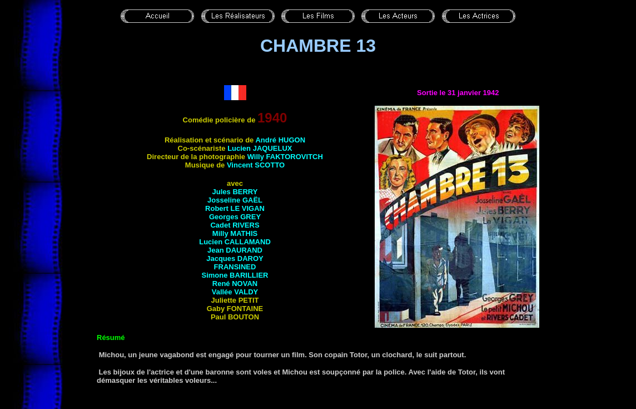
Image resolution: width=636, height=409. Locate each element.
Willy (285, 156)
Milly (234, 233)
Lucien (259, 148)
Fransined (235, 267)
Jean (234, 250)
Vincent (256, 165)
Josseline (234, 200)
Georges (235, 217)
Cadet (234, 225)
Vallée (235, 292)
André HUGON (280, 140)
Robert (235, 208)
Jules (235, 192)
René (234, 283)
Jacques (235, 258)
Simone (235, 275)
